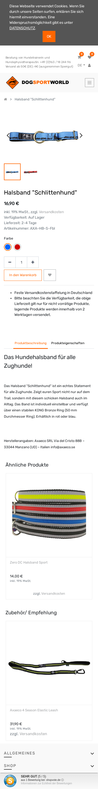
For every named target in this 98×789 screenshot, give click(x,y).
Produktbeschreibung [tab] (31, 343)
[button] (50, 275)
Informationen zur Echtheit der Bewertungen (46, 783)
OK (49, 36)
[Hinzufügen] (33, 262)
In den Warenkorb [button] (23, 275)
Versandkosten (51, 212)
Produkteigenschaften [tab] (67, 343)
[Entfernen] (10, 262)
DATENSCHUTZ (22, 28)
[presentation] (8, 135)
